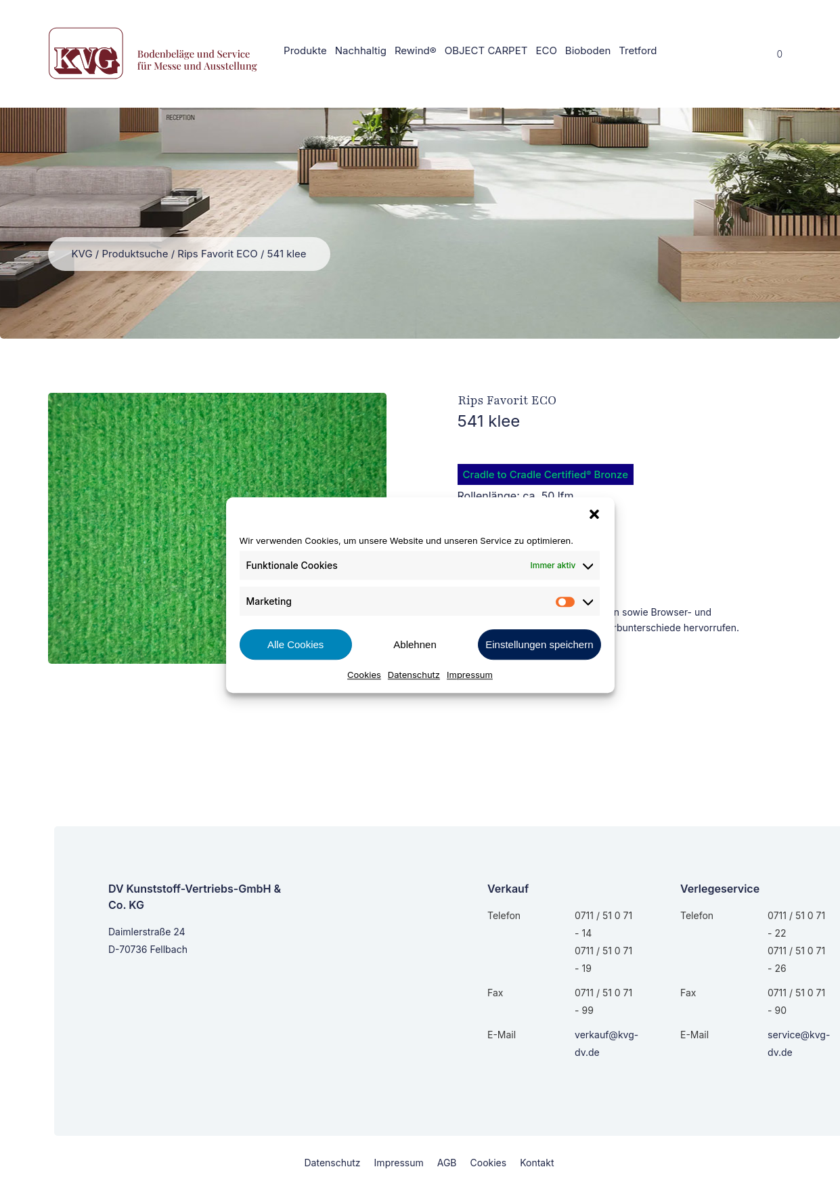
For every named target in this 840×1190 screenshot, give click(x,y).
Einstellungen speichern (539, 644)
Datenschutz (414, 674)
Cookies (364, 674)
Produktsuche (135, 253)
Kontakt (537, 1162)
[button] (594, 514)
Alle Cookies (295, 644)
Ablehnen (414, 644)
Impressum (470, 674)
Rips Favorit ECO (217, 253)
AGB (447, 1162)
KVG (82, 253)
